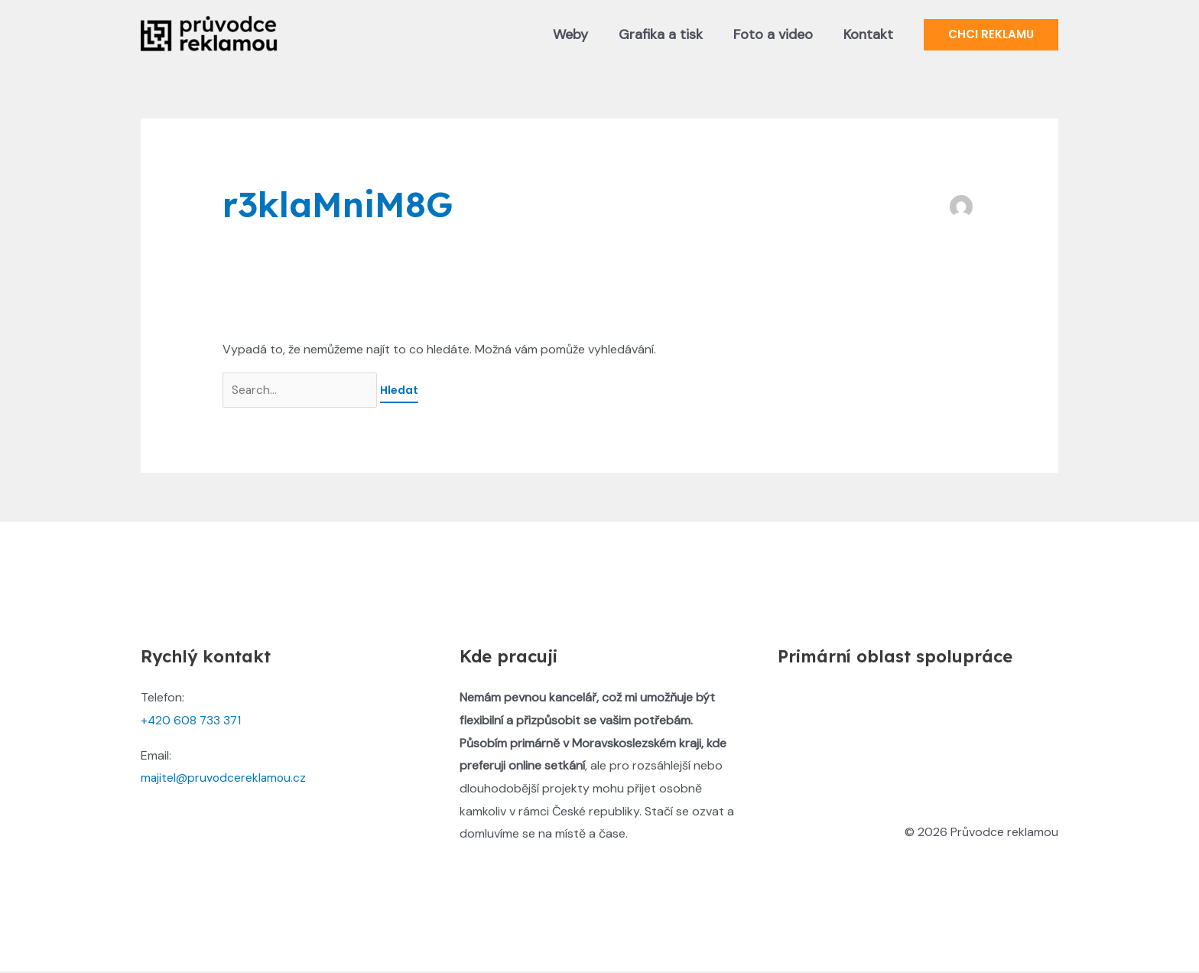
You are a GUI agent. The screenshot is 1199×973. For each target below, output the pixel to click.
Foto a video (777, 34)
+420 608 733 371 (192, 722)
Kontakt (870, 34)
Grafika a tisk (668, 34)
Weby (581, 34)
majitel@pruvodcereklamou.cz (225, 779)
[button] (991, 34)
